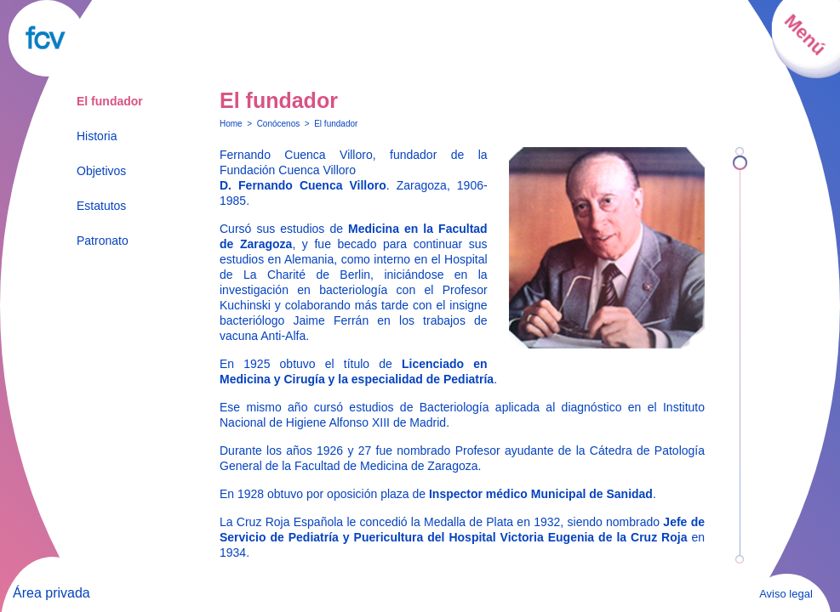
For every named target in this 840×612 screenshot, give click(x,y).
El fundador (110, 101)
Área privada (51, 593)
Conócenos (278, 123)
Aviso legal (786, 593)
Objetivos (101, 171)
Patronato (103, 240)
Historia (97, 136)
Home (231, 123)
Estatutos (101, 205)
